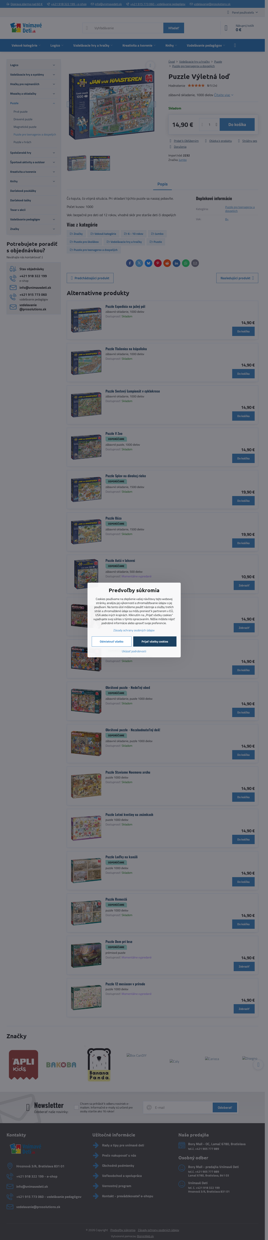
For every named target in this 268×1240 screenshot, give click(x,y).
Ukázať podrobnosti (134, 651)
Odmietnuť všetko (111, 641)
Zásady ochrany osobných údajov (134, 630)
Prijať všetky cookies (155, 641)
